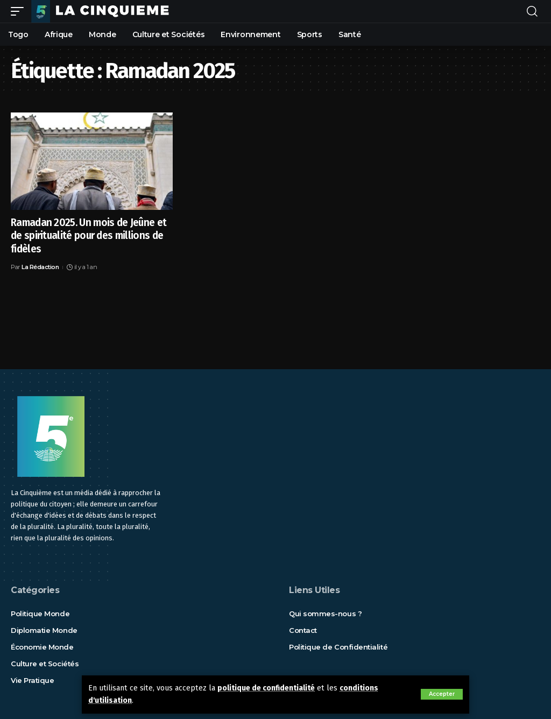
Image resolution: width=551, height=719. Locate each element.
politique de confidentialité (268, 688)
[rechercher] (532, 11)
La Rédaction (40, 267)
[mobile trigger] (20, 11)
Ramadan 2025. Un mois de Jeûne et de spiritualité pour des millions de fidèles (88, 235)
